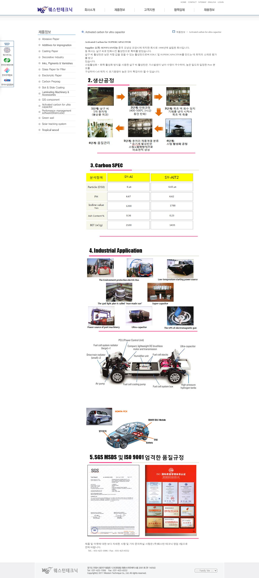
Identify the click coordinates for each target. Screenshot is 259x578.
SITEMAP (202, 2)
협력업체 (179, 10)
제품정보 (119, 10)
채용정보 (209, 10)
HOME (183, 2)
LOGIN (221, 2)
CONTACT (192, 2)
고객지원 (149, 10)
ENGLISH (212, 2)
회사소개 (89, 10)
